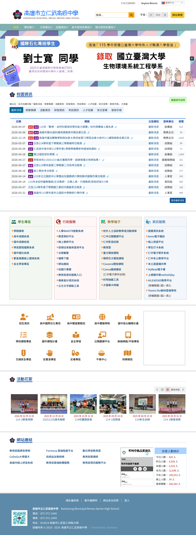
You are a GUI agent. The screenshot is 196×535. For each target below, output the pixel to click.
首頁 (16, 27)
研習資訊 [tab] (59, 110)
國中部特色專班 (104, 27)
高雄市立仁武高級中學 (73, 527)
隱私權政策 (72, 500)
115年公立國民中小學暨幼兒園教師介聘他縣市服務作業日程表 (68, 176)
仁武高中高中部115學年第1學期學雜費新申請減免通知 (64, 149)
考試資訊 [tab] (73, 110)
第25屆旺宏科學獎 (43, 154)
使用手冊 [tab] (116, 110)
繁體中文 (168, 3)
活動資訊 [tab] (45, 110)
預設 (158, 14)
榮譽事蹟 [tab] (31, 110)
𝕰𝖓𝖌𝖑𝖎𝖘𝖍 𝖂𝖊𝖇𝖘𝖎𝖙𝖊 (149, 3)
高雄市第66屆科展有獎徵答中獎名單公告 (58, 132)
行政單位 (45, 27)
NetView (112, 527)
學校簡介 (29, 27)
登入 (127, 500)
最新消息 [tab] (16, 110)
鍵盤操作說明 (178, 100)
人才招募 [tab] (88, 110)
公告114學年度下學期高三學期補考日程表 (56, 143)
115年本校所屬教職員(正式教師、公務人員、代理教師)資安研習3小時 (68, 182)
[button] (4, 58)
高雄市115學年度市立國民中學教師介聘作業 (58, 193)
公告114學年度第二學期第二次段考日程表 (56, 165)
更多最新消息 (177, 200)
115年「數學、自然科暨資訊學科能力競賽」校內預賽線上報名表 (72, 127)
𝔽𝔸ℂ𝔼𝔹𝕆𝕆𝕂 (128, 3)
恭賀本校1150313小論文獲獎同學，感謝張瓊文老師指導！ (66, 160)
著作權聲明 (90, 500)
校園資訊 (61, 27)
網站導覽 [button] (177, 15)
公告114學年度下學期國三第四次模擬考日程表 (56, 187)
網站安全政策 (111, 500)
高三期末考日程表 (43, 171)
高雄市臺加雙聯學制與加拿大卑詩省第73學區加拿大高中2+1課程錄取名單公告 (80, 138)
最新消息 (153, 127)
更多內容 (175, 389)
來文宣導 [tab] (102, 110)
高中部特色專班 (81, 27)
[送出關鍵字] (131, 15)
